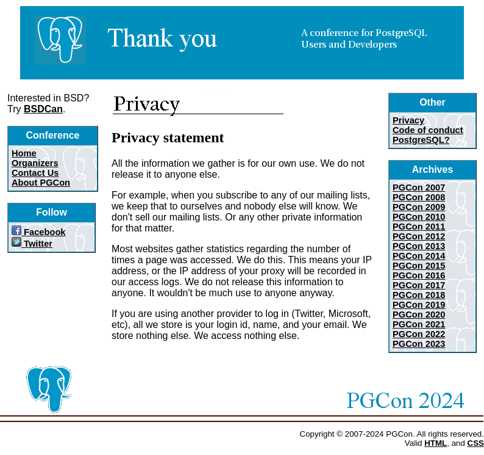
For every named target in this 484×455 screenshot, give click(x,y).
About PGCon (41, 182)
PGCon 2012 (419, 236)
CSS (476, 443)
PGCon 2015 (419, 266)
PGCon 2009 (419, 207)
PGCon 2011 (419, 226)
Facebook (39, 232)
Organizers (35, 163)
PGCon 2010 (419, 217)
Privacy (408, 120)
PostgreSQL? (421, 140)
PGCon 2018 (419, 295)
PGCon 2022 (419, 334)
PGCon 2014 (419, 256)
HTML (435, 443)
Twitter (32, 244)
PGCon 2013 (419, 246)
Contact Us (35, 173)
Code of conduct (428, 130)
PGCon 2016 (419, 275)
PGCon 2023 (419, 344)
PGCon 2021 (419, 324)
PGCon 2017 (419, 285)
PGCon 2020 (419, 314)
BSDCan (43, 109)
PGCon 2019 (419, 305)
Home (24, 153)
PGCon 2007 (419, 187)
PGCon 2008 (419, 197)
